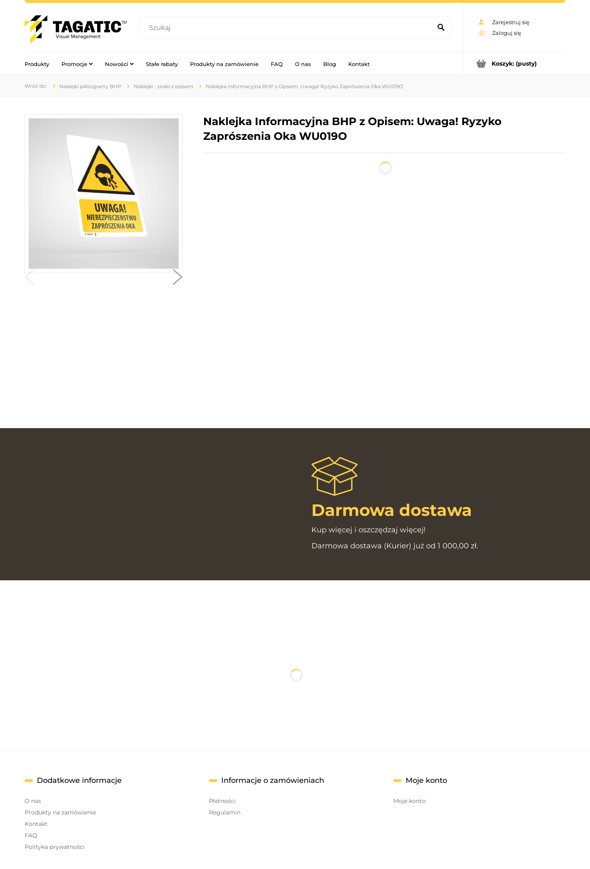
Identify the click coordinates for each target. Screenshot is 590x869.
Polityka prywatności (55, 847)
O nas (33, 801)
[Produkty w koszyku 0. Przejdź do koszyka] (514, 63)
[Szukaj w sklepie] (287, 28)
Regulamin (225, 812)
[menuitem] (37, 63)
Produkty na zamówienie (60, 812)
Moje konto (409, 801)
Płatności (222, 801)
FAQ (31, 835)
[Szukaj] (440, 27)
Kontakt (36, 824)
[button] (29, 279)
